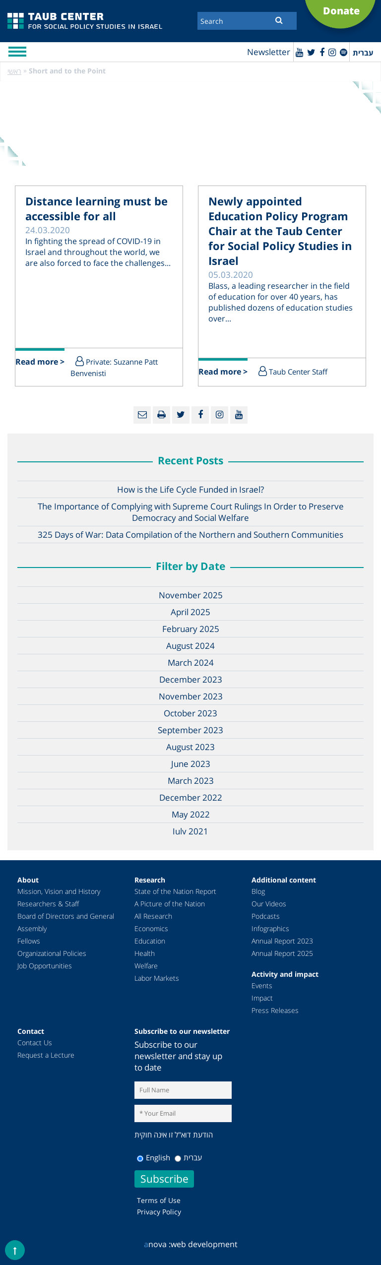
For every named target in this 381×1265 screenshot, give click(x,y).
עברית (188, 1157)
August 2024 (190, 645)
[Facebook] (321, 52)
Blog (258, 891)
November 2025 (191, 595)
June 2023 (190, 763)
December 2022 (190, 797)
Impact (262, 998)
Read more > (39, 361)
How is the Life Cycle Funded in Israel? (190, 489)
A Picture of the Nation (169, 903)
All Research (153, 916)
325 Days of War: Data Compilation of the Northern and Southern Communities (190, 534)
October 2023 (190, 713)
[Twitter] (311, 52)
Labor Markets (156, 978)
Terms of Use (159, 1200)
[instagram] (332, 52)
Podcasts (266, 916)
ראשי (14, 71)
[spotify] (343, 52)
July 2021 (190, 831)
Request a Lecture (45, 1055)
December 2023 (190, 679)
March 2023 (191, 780)
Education (149, 941)
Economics (151, 928)
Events (262, 985)
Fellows (28, 941)
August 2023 (190, 747)
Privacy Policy (159, 1211)
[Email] (142, 415)
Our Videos (269, 903)
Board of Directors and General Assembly (65, 922)
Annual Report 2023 (282, 941)
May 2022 (191, 814)
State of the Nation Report (175, 891)
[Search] (247, 21)
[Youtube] (299, 52)
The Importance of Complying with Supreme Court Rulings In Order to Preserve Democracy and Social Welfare (191, 512)
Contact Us (34, 1042)
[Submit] (279, 19)
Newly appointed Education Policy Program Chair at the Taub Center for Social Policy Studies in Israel (280, 230)
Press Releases (275, 1010)
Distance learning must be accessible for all (96, 208)
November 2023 (191, 696)
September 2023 (190, 730)
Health (144, 953)
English (153, 1157)
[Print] (161, 415)
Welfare (146, 965)
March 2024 (191, 662)
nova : (157, 1244)
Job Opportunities (44, 965)
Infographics (270, 928)
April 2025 (190, 612)
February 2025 (190, 628)
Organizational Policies (51, 953)
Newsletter (268, 52)
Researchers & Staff (48, 903)
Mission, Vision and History (58, 891)
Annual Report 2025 (282, 953)
